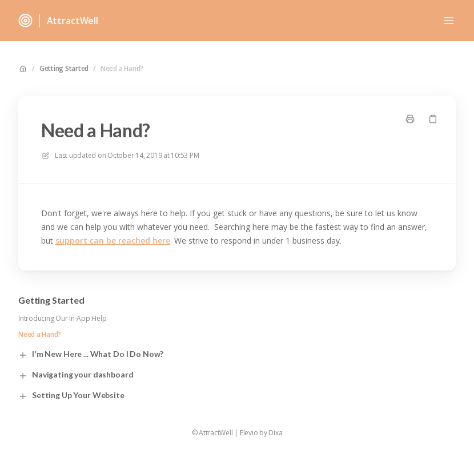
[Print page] (410, 119)
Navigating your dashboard (76, 374)
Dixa (275, 433)
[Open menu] (449, 20)
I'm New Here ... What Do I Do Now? (90, 354)
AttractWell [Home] (72, 20)
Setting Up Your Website (71, 395)
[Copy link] (433, 119)
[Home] (25, 20)
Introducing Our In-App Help (62, 318)
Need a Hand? (122, 68)
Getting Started (64, 68)
